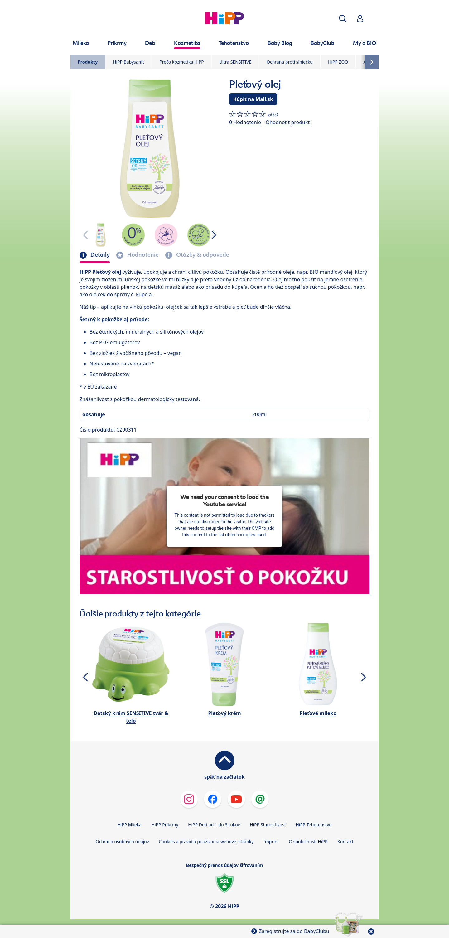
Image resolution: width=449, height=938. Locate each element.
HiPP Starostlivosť (268, 825)
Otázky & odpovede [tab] (202, 254)
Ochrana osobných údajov (122, 841)
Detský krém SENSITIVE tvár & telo (131, 717)
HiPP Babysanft (128, 62)
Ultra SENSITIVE (235, 62)
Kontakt (345, 841)
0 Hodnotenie (245, 122)
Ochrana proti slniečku (290, 62)
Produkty (88, 62)
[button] (342, 18)
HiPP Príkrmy (165, 825)
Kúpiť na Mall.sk (253, 99)
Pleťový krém (224, 713)
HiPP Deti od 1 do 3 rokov (214, 825)
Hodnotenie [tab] (142, 254)
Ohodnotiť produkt (288, 122)
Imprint (271, 841)
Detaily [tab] (99, 254)
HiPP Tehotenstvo (313, 825)
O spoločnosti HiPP (308, 841)
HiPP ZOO (338, 62)
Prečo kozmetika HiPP (181, 62)
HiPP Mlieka (129, 825)
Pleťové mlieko (318, 713)
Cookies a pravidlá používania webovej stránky (206, 841)
